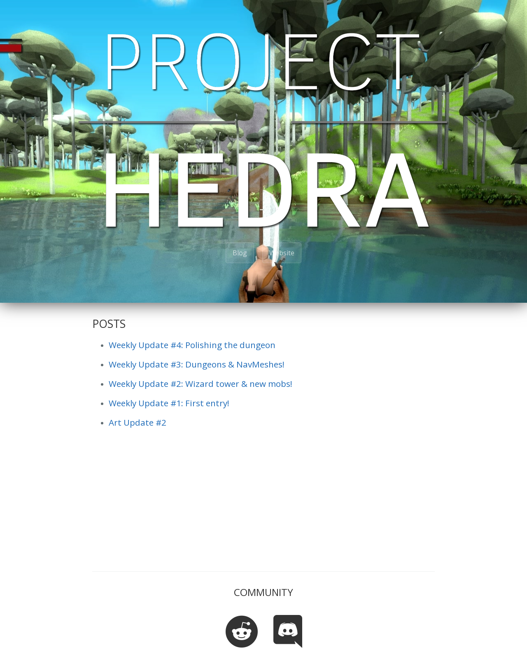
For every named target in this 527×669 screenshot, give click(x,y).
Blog (240, 252)
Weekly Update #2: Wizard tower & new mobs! (200, 383)
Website (281, 252)
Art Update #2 (137, 422)
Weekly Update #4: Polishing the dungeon (192, 345)
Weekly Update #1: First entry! (169, 403)
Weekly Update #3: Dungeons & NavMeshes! (196, 364)
